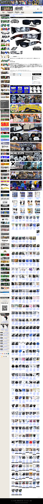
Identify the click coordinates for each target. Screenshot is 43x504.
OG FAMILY (5, 192)
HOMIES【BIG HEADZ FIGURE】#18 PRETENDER (15, 211)
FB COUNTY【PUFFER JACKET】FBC (34, 291)
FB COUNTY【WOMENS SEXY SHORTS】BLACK (16, 422)
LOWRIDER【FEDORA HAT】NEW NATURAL (30, 321)
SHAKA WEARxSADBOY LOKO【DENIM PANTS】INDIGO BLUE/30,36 (37, 467)
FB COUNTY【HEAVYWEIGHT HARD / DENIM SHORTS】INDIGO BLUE (30, 415)
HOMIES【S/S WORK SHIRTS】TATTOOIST (13, 383)
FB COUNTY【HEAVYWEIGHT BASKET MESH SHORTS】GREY (37, 415)
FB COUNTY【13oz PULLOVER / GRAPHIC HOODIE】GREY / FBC (30, 367)
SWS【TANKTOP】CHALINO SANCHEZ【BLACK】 (13, 451)
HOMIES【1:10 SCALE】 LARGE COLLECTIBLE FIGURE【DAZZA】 (16, 467)
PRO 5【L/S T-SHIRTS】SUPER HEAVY (2, 327)
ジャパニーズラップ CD (5, 82)
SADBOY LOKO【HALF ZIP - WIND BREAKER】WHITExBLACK (23, 352)
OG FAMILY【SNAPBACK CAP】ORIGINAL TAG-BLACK (16, 240)
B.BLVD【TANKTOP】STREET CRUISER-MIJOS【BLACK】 (23, 429)
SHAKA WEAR (5, 219)
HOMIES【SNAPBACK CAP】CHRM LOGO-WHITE (34, 284)
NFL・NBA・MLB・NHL (5, 288)
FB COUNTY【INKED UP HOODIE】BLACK (16, 292)
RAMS (5, 212)
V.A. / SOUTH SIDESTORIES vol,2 (30, 254)
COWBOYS (5, 143)
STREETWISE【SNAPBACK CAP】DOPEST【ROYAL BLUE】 (27, 443)
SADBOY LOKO (5, 216)
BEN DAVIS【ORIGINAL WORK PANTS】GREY (13, 270)
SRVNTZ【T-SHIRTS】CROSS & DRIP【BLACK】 (13, 406)
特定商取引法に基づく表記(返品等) (37, 76)
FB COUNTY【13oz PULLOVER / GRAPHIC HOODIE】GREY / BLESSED (27, 459)
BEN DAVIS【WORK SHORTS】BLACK (13, 443)
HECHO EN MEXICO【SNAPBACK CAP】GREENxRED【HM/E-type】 (13, 299)
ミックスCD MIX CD (5, 78)
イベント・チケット (5, 97)
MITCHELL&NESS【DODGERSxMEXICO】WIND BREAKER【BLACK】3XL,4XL (23, 262)
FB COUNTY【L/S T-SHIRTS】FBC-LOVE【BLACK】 (20, 219)
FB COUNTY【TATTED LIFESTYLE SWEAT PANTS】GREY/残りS (13, 459)
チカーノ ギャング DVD (5, 86)
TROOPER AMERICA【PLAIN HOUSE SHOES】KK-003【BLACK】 (30, 384)
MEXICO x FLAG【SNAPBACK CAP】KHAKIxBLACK (30, 484)
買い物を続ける (35, 79)
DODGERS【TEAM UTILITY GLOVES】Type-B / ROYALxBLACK (37, 352)
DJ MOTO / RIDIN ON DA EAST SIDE (27, 406)
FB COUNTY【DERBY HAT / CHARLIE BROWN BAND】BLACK (16, 475)
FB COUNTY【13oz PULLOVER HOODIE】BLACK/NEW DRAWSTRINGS (30, 376)
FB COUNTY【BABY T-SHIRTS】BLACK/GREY (13, 422)
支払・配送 (14, 500)
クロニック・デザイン (5, 276)
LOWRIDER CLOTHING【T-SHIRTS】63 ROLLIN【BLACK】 (37, 247)
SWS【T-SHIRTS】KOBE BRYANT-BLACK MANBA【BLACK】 (37, 443)
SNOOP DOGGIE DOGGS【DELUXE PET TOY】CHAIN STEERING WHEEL (34, 476)
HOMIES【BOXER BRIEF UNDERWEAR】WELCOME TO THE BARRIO (16, 376)
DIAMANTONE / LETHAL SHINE (16, 261)
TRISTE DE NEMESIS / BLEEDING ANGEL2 (16, 450)
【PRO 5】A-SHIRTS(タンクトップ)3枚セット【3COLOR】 (4, 339)
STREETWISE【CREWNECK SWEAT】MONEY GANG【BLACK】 (37, 384)
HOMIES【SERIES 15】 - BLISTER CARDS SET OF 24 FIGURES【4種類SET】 (22, 195)
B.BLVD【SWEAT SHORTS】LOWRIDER (16, 328)
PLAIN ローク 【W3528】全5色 (13, 436)
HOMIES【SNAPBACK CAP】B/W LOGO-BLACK (23, 284)
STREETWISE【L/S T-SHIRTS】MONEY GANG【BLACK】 (20, 467)
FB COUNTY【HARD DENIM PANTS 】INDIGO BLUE (4, 336)
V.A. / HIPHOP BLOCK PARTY (13, 306)
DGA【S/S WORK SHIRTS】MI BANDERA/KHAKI (16, 246)
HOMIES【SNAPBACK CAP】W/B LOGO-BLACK (30, 284)
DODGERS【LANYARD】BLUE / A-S (27, 421)
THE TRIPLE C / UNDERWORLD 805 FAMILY (20, 306)
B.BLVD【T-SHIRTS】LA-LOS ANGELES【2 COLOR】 (34, 429)
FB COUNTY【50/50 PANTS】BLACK (16, 360)
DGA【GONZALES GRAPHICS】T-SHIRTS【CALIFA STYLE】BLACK (27, 247)
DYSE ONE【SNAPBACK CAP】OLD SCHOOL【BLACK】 (30, 360)
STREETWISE (5, 234)
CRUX (5, 147)
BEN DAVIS (5, 133)
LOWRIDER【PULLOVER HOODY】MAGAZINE (13, 367)
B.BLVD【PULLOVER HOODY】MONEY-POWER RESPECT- (20, 336)
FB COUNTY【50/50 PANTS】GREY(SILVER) (20, 360)
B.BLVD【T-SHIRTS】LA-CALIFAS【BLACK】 (27, 336)
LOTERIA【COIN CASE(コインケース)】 (20, 436)
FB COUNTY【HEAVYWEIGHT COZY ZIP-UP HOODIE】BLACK (27, 307)
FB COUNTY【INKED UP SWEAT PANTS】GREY (27, 292)
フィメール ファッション (5, 21)
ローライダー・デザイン (5, 269)
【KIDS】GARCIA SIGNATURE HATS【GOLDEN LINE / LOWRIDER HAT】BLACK (37, 263)
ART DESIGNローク (21, 14)
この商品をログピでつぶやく (36, 81)
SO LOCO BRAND (5, 223)
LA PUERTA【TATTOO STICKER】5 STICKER (30, 391)
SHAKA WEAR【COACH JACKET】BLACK (16, 383)
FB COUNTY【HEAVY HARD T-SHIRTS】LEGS (13, 429)
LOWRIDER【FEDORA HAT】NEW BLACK (27, 321)
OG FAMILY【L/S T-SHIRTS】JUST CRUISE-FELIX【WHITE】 (4, 350)
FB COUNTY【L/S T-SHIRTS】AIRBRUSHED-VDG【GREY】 (13, 219)
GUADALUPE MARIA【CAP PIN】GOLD (23, 277)
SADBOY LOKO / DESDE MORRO (34, 239)
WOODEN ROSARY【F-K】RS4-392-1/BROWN (23, 270)
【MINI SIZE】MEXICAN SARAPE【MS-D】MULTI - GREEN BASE (37, 475)
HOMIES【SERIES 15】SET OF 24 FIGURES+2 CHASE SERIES (37, 195)
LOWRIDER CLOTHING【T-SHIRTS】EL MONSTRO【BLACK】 (16, 255)
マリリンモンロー (5, 265)
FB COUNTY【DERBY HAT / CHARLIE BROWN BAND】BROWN (23, 407)
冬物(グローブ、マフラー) (5, 49)
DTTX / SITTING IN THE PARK (30, 450)
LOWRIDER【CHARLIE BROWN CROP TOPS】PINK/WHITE (27, 226)
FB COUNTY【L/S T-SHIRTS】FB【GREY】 (23, 218)
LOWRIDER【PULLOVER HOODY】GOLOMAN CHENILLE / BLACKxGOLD (27, 345)
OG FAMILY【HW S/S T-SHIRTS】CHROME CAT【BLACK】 (37, 233)
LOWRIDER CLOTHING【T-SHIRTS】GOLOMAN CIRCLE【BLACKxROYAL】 (20, 255)
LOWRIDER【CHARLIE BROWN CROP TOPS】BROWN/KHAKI (23, 226)
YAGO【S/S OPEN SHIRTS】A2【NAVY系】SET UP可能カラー (27, 219)
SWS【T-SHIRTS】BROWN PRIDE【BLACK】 (37, 483)
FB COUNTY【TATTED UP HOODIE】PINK (34, 299)
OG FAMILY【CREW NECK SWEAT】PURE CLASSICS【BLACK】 (34, 329)
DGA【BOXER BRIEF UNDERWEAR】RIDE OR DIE (30, 314)
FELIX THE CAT (5, 167)
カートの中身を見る (4, 292)
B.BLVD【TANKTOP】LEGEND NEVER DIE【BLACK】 (27, 429)
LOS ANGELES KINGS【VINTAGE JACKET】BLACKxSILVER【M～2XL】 (23, 299)
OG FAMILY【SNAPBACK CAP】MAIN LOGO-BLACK (20, 239)
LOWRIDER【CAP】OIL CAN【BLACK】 (23, 414)
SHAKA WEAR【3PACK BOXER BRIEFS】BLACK (16, 443)
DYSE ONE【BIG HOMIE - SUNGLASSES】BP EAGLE (27, 352)
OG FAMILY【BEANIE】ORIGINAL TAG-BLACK (23, 239)
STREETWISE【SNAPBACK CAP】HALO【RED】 (30, 443)
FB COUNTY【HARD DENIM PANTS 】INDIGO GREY (27, 240)
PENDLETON (5, 195)
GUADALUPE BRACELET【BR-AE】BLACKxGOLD (34, 467)
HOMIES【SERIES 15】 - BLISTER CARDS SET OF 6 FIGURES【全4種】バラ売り (30, 195)
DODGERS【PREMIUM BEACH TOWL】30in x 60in (34, 443)
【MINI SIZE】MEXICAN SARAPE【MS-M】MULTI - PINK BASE (30, 422)
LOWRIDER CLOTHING (5, 188)
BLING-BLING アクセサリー (5, 57)
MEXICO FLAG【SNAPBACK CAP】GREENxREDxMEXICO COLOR (27, 484)
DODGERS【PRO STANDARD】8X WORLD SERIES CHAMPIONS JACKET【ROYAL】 (30, 337)
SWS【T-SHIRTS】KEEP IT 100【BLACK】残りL (13, 492)
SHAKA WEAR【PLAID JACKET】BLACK (20, 383)
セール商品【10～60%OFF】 (5, 124)
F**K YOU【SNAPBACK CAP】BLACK (16, 298)
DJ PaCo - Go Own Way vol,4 (37, 375)
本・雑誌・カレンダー (5, 90)
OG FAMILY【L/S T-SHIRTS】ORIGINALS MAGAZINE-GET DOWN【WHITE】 (20, 345)
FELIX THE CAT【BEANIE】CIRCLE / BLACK (34, 352)
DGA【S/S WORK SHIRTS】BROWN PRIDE (23, 246)
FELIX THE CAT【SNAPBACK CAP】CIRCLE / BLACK (16, 352)
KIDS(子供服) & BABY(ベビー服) (5, 25)
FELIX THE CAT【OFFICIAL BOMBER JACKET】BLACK (34, 345)
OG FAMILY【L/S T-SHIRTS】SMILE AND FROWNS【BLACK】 (16, 345)
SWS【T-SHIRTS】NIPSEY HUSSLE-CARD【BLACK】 (16, 492)
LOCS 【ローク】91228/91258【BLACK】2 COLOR (37, 429)
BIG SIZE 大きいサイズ (5, 120)
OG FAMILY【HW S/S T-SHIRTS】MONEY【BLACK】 (37, 226)
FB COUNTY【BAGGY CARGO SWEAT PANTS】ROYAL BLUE (23, 392)
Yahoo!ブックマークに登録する (37, 82)
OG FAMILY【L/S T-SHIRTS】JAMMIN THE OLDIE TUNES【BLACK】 (37, 336)
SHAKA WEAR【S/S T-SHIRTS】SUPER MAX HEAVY (6, 328)
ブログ (17, 12)
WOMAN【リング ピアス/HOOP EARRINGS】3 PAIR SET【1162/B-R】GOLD (37, 392)
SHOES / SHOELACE (5, 41)
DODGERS (5, 157)
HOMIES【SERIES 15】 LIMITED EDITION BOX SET (15, 195)
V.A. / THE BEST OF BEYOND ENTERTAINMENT (27, 436)
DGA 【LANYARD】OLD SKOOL (34, 313)
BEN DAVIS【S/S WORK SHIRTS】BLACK (34, 436)
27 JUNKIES (5, 244)
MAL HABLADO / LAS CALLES (37, 254)
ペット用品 (5, 69)
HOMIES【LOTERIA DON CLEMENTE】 (30, 211)
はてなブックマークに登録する (37, 83)
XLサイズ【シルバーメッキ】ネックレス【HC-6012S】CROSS (34, 270)
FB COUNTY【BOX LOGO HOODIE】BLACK (20, 391)
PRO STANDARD (5, 205)
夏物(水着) (5, 45)
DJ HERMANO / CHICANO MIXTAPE (16, 483)
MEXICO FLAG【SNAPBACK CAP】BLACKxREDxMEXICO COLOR (23, 484)
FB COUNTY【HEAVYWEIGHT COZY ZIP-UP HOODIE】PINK (30, 307)
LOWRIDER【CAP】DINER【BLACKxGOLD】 (37, 360)
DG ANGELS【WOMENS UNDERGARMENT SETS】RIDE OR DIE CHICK (23, 376)
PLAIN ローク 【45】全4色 (27, 254)
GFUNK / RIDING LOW (27, 450)
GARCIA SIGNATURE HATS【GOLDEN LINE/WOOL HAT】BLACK (13, 285)
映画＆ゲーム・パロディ (5, 284)
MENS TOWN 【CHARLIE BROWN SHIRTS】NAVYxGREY (20, 226)
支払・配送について (10, 12)
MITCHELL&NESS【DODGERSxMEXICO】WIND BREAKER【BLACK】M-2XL (20, 262)
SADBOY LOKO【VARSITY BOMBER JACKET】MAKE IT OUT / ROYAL (20, 353)
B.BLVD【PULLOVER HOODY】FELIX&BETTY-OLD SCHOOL (13, 336)
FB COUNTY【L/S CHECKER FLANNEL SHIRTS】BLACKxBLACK (27, 376)
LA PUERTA (2, 102)
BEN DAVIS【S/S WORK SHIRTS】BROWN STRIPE (16, 278)
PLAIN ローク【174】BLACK (20, 277)
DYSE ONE (5, 161)
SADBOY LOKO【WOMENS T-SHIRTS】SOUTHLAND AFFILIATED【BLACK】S (23, 399)
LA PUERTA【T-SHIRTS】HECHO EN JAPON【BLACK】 (27, 392)
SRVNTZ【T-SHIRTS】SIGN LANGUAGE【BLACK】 (13, 475)
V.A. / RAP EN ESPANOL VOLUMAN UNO (13, 262)
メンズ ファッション (5, 18)
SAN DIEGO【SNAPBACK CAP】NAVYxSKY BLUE (34, 484)
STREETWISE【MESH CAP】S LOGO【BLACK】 (23, 443)
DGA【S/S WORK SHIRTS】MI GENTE (20, 246)
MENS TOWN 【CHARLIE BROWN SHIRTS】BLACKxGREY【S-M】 (16, 226)
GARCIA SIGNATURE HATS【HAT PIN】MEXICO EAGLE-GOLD (20, 285)
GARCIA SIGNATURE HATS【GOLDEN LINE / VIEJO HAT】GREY (37, 278)
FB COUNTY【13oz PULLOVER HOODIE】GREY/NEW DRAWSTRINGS (34, 376)
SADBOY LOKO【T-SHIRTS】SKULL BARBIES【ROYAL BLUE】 (20, 399)
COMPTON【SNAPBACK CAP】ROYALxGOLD (37, 292)
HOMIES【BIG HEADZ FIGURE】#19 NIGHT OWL (37, 203)
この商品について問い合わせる (37, 78)
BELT (5, 37)
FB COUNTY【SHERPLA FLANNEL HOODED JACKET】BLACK (20, 321)
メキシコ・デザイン (5, 255)
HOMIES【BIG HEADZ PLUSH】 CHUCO (13, 360)
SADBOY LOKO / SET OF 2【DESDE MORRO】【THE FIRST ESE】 (30, 240)
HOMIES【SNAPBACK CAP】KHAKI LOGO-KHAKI (37, 284)
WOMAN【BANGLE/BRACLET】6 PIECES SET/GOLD (30, 467)
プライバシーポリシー (26, 500)
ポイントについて (3, 103)
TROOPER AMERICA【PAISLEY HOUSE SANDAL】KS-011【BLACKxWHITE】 (34, 384)
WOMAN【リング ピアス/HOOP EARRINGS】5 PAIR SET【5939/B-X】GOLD (34, 392)
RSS (4, 356)
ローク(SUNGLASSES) (5, 33)
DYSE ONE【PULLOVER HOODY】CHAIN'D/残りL (27, 360)
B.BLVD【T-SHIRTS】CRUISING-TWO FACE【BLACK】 (23, 336)
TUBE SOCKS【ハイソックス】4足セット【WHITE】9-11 (34, 399)
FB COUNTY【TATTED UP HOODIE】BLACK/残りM (37, 307)
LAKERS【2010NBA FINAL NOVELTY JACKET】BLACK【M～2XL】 (20, 299)
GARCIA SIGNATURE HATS (5, 171)
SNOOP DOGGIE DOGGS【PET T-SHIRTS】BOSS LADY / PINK (23, 360)
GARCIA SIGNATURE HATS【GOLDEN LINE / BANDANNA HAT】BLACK (34, 262)
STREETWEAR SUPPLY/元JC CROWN (5, 230)
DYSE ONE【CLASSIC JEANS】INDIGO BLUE (37, 321)
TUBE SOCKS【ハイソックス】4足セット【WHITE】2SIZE (23, 384)
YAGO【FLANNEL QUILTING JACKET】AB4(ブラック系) (34, 451)
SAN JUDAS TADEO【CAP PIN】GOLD (23, 254)
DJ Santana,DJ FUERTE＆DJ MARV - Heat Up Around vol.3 (30, 475)
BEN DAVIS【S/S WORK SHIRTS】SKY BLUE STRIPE (37, 436)
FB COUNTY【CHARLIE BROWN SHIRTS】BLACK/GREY (4, 344)
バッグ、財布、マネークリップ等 (5, 53)
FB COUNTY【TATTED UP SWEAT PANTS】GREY (27, 467)
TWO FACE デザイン (5, 258)
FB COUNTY (5, 164)
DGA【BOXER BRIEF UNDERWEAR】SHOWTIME (27, 314)
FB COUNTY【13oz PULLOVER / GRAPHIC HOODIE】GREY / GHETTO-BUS (34, 368)
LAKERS (5, 181)
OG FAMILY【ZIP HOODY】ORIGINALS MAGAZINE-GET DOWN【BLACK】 (20, 329)
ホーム (3, 12)
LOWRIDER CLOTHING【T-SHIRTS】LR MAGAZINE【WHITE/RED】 (37, 407)
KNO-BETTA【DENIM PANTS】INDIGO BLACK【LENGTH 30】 (4, 347)
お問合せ (22, 12)
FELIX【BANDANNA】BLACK (27, 474)
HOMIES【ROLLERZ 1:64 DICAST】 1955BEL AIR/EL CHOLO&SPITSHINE (13, 321)
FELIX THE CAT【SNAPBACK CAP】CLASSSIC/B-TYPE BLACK (13, 329)
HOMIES (5, 174)
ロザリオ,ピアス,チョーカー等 (5, 61)
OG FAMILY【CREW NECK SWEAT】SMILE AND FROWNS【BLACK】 (30, 329)
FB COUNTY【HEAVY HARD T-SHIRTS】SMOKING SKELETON (20, 429)
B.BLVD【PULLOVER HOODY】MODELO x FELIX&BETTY (16, 336)
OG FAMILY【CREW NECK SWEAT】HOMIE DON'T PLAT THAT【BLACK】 (37, 329)
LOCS (5, 185)
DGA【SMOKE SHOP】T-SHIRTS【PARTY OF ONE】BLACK (30, 247)
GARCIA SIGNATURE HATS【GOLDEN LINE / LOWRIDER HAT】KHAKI (30, 278)
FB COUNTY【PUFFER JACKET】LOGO (30, 292)
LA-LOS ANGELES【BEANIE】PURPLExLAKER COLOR (30, 270)
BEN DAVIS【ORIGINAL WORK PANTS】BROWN (13, 278)
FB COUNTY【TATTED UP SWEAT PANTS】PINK (37, 299)
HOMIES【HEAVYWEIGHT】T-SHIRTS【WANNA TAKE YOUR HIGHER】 (37, 459)
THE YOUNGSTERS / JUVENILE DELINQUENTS (16, 306)
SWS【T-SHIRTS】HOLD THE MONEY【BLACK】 (20, 492)
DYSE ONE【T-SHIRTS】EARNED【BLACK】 (30, 407)
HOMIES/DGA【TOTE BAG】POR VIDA (37, 211)
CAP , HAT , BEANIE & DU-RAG (5, 29)
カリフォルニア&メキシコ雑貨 (5, 65)
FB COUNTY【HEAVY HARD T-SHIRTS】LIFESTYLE (16, 429)
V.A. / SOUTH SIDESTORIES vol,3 (34, 254)
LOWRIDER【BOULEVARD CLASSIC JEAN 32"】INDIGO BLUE (20, 367)
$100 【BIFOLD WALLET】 (13, 483)
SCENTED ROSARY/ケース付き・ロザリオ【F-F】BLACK (27, 278)
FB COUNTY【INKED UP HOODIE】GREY (23, 292)
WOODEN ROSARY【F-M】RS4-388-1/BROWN (20, 270)
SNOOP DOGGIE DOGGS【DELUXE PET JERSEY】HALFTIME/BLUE (20, 459)
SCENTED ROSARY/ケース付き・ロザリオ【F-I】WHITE (27, 270)
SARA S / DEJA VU (23, 306)
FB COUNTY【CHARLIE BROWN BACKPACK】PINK (34, 307)
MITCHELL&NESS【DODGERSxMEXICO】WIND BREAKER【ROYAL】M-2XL (27, 262)
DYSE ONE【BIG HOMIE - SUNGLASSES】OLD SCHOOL (34, 360)
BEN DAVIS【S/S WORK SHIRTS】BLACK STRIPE (16, 270)
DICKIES (5, 154)
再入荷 (5, 116)
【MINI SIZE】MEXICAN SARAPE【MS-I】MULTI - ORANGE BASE (34, 422)
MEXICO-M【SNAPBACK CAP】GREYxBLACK (20, 484)
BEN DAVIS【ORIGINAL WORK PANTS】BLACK (37, 270)
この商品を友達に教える (36, 77)
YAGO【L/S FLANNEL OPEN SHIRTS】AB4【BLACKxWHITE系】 (34, 219)
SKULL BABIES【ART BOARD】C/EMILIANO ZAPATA (27, 399)
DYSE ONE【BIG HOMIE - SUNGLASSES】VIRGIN (13, 414)
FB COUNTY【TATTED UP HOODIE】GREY (23, 467)
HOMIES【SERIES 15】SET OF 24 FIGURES (15, 203)
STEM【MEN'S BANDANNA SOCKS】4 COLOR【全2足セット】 (30, 399)
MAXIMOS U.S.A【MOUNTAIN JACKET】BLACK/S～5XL (30, 299)
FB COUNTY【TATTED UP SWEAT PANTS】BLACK (13, 314)
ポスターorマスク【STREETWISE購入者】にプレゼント (20, 443)
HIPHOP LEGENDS (5, 273)
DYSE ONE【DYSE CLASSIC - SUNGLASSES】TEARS (16, 414)
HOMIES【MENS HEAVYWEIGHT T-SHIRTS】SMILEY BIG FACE (13, 376)
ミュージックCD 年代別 (5, 129)
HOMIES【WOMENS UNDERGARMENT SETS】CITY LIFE (20, 376)
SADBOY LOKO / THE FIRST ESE (13, 246)
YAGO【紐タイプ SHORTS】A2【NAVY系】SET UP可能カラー (30, 219)
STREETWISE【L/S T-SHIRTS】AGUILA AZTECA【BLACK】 (16, 392)
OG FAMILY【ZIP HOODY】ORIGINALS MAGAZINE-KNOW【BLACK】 (23, 329)
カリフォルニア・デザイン (5, 251)
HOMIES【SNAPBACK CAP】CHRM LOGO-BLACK (27, 284)
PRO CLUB (5, 202)
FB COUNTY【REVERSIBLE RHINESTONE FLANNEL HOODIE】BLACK (23, 321)
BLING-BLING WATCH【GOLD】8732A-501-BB (20, 421)
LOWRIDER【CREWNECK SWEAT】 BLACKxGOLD (16, 367)
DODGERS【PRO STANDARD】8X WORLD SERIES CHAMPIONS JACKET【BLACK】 (34, 337)
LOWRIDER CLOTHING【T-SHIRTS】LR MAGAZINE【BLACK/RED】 (34, 407)
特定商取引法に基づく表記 (20, 500)
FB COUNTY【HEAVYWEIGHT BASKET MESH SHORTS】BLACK (34, 415)
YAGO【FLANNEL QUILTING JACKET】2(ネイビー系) (20, 314)
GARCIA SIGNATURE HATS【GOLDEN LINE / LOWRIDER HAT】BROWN (34, 278)
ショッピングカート (37, 12)
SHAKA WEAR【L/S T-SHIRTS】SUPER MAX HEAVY (5, 319)
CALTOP (5, 140)
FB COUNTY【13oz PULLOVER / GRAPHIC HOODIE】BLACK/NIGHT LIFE (30, 459)
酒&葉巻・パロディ (5, 280)
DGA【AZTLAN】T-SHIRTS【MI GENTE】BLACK (13, 467)
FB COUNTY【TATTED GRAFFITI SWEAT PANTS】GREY (34, 459)
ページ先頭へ (39, 497)
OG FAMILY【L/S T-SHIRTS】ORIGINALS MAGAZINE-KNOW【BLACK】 (13, 345)
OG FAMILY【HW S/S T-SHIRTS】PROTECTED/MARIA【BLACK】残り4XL (13, 240)
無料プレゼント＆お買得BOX (5, 94)
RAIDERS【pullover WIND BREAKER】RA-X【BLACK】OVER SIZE (27, 299)
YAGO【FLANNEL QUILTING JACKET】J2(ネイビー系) (16, 314)
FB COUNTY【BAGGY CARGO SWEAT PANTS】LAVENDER (16, 459)
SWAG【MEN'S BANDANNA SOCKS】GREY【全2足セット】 (37, 399)
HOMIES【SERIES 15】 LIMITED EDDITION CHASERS (22, 203)
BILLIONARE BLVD (5, 136)
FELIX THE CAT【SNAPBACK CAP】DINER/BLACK (13, 352)
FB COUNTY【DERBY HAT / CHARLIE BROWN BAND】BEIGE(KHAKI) (20, 407)
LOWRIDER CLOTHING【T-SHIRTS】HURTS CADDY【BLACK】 (13, 255)
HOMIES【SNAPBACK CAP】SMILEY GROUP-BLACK (13, 292)
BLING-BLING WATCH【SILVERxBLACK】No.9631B (23, 421)
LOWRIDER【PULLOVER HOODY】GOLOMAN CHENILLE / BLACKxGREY (30, 345)
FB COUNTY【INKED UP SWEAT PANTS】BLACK (20, 292)
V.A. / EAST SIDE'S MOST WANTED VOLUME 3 (30, 436)
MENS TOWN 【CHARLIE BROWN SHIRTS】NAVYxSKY (37, 219)
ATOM (6, 356)
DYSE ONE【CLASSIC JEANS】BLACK (34, 321)
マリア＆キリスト (5, 262)
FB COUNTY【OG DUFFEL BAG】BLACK (20, 450)
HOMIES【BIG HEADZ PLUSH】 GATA (37, 450)
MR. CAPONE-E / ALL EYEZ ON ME (23, 436)
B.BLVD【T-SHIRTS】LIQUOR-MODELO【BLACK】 (30, 429)
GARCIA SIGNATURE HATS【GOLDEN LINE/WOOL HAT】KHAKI (16, 285)
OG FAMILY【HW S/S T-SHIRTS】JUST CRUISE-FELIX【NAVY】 (30, 226)
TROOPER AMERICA (5, 241)
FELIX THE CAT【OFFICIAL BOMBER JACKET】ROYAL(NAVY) (37, 345)
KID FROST (5, 178)
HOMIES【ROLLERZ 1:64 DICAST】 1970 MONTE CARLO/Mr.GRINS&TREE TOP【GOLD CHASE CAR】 (16, 321)
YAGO (5, 248)
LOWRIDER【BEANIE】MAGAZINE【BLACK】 (30, 352)
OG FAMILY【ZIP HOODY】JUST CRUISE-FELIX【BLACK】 (27, 329)
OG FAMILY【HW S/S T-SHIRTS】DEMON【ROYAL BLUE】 (34, 226)
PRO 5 (5, 199)
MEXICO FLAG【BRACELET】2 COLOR (16, 436)
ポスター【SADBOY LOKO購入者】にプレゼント (16, 398)
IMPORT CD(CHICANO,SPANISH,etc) (5, 73)
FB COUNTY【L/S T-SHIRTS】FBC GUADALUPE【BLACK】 (16, 219)
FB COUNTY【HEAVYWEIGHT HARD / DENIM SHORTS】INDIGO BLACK (27, 415)
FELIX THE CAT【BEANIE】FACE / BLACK (23, 367)
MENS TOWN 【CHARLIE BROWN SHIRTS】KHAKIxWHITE (13, 226)
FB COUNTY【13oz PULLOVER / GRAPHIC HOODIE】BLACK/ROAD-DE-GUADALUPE (27, 368)
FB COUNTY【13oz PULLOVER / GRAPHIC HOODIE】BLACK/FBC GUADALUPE (23, 459)
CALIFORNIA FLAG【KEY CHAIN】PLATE (13, 399)
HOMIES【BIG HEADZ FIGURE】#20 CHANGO (30, 203)
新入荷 (5, 112)
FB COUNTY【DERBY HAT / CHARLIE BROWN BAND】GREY (20, 475)
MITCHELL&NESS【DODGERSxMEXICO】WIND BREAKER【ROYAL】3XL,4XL (30, 262)
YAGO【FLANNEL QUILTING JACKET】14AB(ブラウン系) (23, 314)
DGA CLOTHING (5, 150)
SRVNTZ (5, 226)
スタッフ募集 (2, 104)
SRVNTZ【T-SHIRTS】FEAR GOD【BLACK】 (16, 406)
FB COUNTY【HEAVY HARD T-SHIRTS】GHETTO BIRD (37, 422)
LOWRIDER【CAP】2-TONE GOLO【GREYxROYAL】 (20, 414)
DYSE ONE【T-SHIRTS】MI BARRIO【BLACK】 (23, 475)
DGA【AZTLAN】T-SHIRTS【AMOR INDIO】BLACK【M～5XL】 (34, 247)
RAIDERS (5, 209)
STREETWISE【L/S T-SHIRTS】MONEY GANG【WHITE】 (13, 392)
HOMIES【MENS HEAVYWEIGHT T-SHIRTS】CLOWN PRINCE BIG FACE (37, 367)
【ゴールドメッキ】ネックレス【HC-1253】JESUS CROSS (23, 451)
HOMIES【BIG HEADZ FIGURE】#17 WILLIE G (22, 211)
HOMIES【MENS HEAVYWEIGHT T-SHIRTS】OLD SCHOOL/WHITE (37, 314)
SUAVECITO (5, 237)
